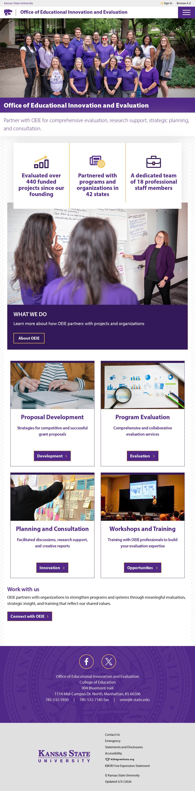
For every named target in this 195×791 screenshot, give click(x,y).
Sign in (168, 3)
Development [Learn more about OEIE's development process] (52, 455)
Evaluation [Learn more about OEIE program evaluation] (142, 455)
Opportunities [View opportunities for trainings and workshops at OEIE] (142, 567)
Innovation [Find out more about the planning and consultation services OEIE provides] (52, 567)
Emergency (113, 741)
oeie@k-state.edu (135, 699)
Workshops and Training (142, 529)
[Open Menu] (186, 12)
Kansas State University (18, 3)
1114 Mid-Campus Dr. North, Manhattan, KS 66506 (97, 693)
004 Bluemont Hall (98, 687)
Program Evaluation (142, 417)
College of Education (98, 682)
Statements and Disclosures (124, 747)
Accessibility (113, 753)
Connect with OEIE (30, 616)
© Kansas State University (122, 775)
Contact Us (112, 735)
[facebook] (86, 661)
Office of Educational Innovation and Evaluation (73, 12)
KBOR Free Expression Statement (127, 766)
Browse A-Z (184, 3)
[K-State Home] (8, 12)
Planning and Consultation (52, 529)
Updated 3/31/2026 (118, 782)
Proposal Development (52, 417)
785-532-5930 (57, 699)
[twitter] (109, 661)
